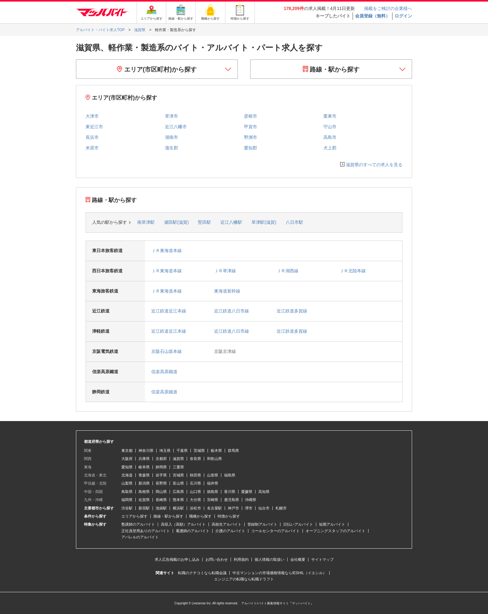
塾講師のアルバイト (138, 524)
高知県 (264, 492)
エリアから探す (134, 516)
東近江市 (94, 126)
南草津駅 (146, 222)
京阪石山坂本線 (166, 351)
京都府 (161, 459)
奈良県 (195, 459)
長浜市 (92, 137)
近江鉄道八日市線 (231, 310)
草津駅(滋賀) (263, 222)
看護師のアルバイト (192, 531)
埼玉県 (165, 450)
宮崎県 (212, 500)
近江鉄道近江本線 (168, 310)
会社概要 (297, 559)
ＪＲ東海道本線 (166, 250)
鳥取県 (127, 492)
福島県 (229, 475)
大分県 (195, 500)
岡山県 (161, 492)
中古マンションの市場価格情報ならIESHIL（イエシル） (279, 573)
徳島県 (212, 492)
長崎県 (161, 500)
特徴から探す (229, 516)
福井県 (212, 483)
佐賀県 (144, 500)
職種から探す (200, 516)
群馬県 (233, 450)
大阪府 (127, 459)
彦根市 (250, 116)
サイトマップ (322, 559)
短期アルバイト (332, 524)
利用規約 (241, 559)
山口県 (195, 492)
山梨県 (127, 483)
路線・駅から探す (331, 69)
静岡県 (161, 467)
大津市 (92, 116)
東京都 (127, 450)
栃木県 (216, 450)
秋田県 (195, 475)
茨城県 (199, 450)
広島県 (178, 492)
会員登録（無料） (372, 15)
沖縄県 (250, 500)
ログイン (403, 15)
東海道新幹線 (227, 290)
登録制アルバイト (262, 524)
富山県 (178, 483)
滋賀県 (178, 459)
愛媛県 (246, 492)
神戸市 (233, 508)
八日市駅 (294, 222)
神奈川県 (145, 450)
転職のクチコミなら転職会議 (202, 573)
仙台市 (264, 508)
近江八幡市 (176, 126)
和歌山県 (214, 459)
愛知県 (127, 467)
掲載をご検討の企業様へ (388, 8)
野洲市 (250, 137)
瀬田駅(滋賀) (176, 222)
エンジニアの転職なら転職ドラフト (244, 579)
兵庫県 (144, 459)
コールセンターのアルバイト (275, 531)
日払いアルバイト (298, 524)
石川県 (195, 483)
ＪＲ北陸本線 (353, 270)
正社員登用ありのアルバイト (145, 531)
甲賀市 (250, 126)
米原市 (92, 147)
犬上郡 (329, 147)
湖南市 (171, 137)
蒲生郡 (171, 147)
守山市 (329, 126)
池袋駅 (161, 508)
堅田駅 (204, 222)
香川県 (229, 492)
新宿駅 (144, 508)
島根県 (144, 492)
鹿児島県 (231, 500)
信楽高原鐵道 (164, 371)
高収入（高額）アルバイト (183, 524)
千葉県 (182, 450)
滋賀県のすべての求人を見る (374, 164)
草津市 (171, 116)
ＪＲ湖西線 (287, 270)
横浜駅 (178, 508)
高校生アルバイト (227, 524)
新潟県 (144, 483)
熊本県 (178, 500)
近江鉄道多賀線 (292, 310)
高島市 (329, 137)
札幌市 (281, 508)
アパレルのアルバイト (140, 537)
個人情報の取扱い (269, 559)
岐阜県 (144, 467)
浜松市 (195, 508)
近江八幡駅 (231, 222)
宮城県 (178, 475)
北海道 (127, 475)
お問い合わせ (216, 559)
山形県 (212, 475)
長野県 (161, 483)
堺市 (248, 508)
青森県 (144, 475)
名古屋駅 (214, 508)
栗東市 (329, 116)
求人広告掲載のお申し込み (177, 559)
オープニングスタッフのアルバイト (335, 531)
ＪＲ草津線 (225, 270)
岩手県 (161, 475)
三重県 (178, 467)
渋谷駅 (127, 508)
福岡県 (127, 500)
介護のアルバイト (230, 531)
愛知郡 (250, 147)
